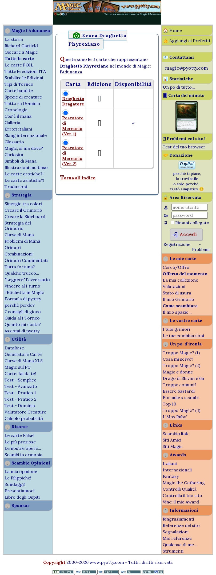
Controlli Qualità (180, 489)
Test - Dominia (20, 405)
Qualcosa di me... (180, 544)
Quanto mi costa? (23, 324)
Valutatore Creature (25, 412)
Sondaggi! (15, 484)
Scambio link (175, 433)
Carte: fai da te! (20, 373)
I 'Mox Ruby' (175, 416)
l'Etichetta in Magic (24, 292)
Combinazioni (19, 254)
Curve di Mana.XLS (24, 360)
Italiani (170, 463)
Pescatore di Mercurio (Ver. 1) (72, 125)
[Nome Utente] (189, 207)
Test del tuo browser (184, 146)
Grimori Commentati (26, 260)
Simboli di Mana (21, 161)
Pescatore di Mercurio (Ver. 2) (72, 155)
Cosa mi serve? (178, 359)
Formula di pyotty (23, 298)
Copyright (54, 562)
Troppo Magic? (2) (181, 365)
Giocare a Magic (21, 52)
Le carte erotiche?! (24, 173)
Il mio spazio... (177, 312)
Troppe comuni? (180, 384)
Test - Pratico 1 (20, 392)
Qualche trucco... (22, 273)
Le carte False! (19, 435)
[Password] (189, 215)
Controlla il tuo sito (182, 495)
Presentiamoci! (20, 490)
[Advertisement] (16, 12)
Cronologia (16, 109)
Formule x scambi (181, 397)
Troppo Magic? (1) (181, 352)
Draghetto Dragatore (73, 101)
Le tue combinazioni (183, 335)
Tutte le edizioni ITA (25, 71)
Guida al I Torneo (22, 318)
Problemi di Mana (22, 241)
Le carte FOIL (19, 65)
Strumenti (173, 551)
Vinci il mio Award (181, 502)
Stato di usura (177, 293)
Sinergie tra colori (23, 203)
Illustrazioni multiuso (26, 167)
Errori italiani (18, 129)
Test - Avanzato (21, 386)
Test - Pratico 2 (21, 399)
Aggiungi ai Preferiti (189, 40)
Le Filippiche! (18, 478)
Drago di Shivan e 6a (183, 378)
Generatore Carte (23, 354)
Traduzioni (16, 186)
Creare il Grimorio (23, 210)
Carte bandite (19, 90)
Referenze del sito (181, 525)
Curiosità (14, 154)
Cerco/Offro (176, 267)
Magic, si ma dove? (24, 148)
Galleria (12, 122)
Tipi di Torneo (19, 84)
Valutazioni (174, 286)
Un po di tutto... (179, 87)
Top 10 (169, 404)
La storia (14, 39)
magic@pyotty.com (186, 68)
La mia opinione (21, 471)
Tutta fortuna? (20, 266)
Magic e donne (178, 372)
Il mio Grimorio (178, 299)
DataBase (14, 347)
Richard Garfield (21, 45)
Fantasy (171, 476)
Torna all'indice (77, 177)
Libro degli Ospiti (22, 497)
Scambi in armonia (23, 454)
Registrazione (176, 244)
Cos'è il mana (18, 116)
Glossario (14, 141)
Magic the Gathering (184, 482)
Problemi (201, 249)
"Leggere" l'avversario (27, 279)
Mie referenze (177, 538)
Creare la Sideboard (25, 216)
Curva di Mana (19, 234)
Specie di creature (23, 97)
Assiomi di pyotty (22, 330)
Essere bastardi (179, 391)
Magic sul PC (17, 367)
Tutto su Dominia (22, 103)
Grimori (13, 247)
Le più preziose (20, 441)
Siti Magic (173, 446)
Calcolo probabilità (24, 418)
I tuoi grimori (176, 329)
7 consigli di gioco (23, 311)
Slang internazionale (26, 135)
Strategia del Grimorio (18, 225)
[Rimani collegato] (172, 222)
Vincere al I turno (22, 286)
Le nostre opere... (23, 448)
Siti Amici (172, 440)
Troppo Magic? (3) (181, 410)
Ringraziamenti (178, 519)
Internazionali (177, 469)
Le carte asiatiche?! (24, 180)
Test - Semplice (20, 380)
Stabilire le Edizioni (24, 77)
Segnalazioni (176, 531)
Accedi (184, 235)
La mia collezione (180, 280)
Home (175, 30)
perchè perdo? (20, 305)
